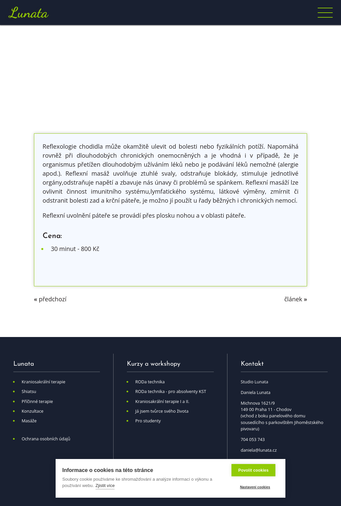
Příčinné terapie (37, 401)
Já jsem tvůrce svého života (161, 411)
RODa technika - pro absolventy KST (170, 391)
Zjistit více (105, 485)
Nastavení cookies (255, 487)
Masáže (29, 421)
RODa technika (150, 382)
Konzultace (32, 411)
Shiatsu (29, 391)
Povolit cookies (253, 470)
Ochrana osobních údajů (46, 439)
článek (295, 299)
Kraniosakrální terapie (43, 382)
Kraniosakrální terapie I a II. (162, 401)
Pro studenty (148, 421)
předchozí (50, 299)
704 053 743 (253, 439)
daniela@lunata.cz (259, 450)
